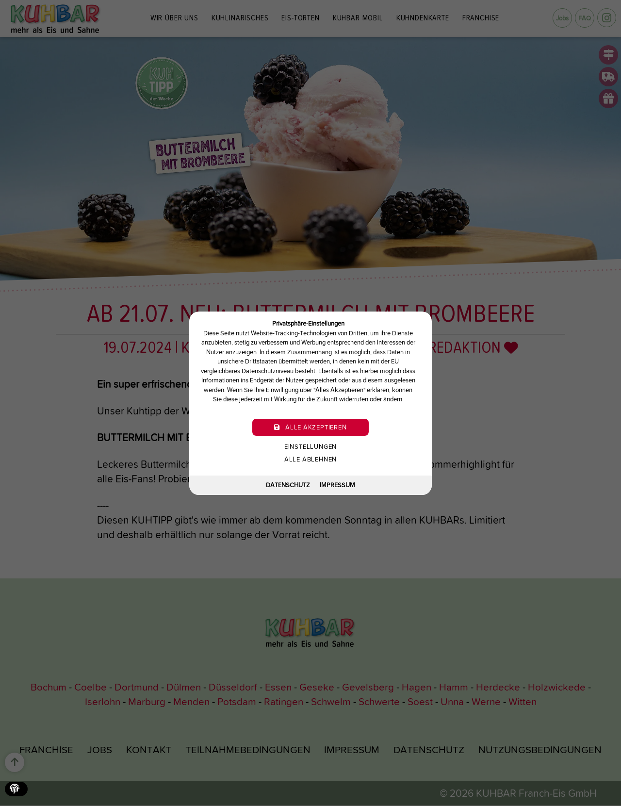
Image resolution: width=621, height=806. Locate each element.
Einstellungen (310, 446)
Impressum (337, 485)
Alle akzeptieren (310, 426)
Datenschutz (288, 485)
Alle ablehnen (310, 458)
